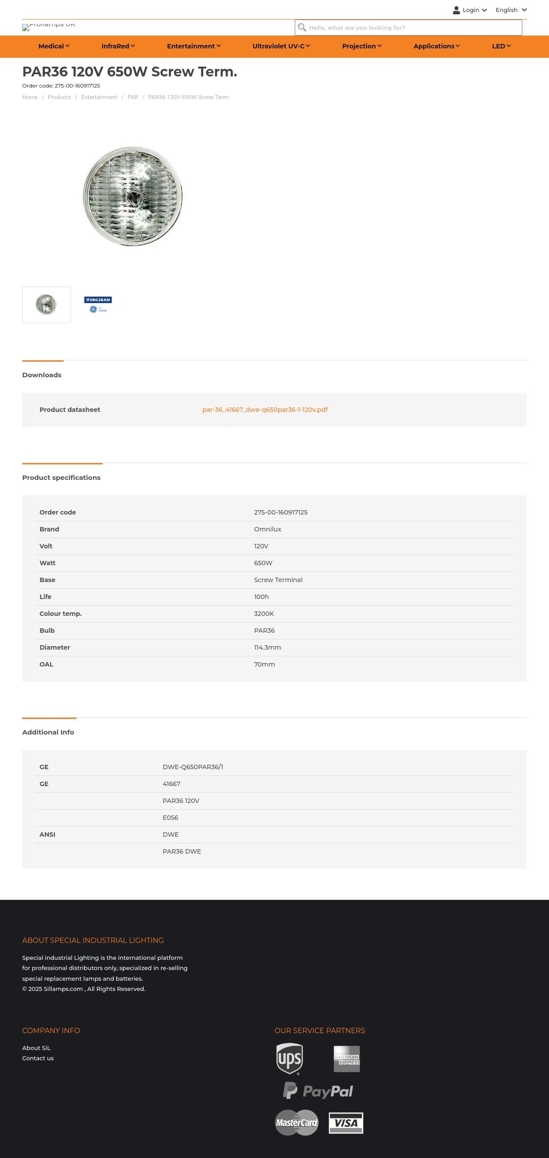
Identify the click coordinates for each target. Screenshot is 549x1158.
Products (59, 97)
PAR (133, 97)
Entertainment (99, 97)
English (511, 9)
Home (30, 97)
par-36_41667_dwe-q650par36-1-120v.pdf (264, 410)
